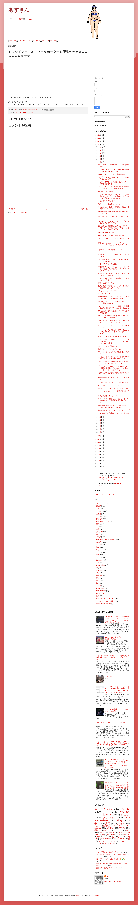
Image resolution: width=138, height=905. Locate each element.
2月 (100, 429)
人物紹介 (99, 542)
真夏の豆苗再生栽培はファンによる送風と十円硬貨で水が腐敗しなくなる (113, 274)
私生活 (98, 544)
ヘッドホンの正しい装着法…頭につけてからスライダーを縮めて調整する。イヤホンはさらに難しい (112, 657)
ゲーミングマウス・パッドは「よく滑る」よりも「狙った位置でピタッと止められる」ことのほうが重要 (113, 341)
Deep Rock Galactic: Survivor (105, 539)
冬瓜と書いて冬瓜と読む (106, 201)
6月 (100, 417)
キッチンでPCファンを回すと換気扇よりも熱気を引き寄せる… (113, 183)
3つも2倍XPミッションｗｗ (107, 291)
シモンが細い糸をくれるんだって (108, 852)
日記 (97, 534)
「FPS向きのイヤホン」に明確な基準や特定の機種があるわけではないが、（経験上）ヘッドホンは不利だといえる (113, 368)
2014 (98, 460)
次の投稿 (12, 209)
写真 (97, 508)
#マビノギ (119, 478)
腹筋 (21, 19)
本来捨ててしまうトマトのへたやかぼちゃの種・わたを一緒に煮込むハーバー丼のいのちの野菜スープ (113, 269)
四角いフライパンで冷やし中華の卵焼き (112, 174)
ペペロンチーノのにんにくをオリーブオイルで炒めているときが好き (113, 222)
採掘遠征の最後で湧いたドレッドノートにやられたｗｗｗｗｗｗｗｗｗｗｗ (113, 406)
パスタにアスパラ (104, 294)
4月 (100, 423)
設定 (97, 573)
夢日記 (98, 557)
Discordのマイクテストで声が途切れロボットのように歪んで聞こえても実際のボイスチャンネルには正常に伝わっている (117, 619)
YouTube (30, 112)
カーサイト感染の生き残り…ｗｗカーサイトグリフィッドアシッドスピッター (113, 321)
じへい (98, 586)
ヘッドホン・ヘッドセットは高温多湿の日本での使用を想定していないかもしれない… (113, 307)
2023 (98, 144)
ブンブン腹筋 (109, 676)
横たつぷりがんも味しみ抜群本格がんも (112, 235)
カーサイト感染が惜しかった (108, 346)
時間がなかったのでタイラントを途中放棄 (113, 388)
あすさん (110, 876)
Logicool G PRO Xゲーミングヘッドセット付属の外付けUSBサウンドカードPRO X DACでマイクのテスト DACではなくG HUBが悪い (117, 689)
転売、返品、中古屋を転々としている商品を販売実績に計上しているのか (113, 287)
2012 (98, 463)
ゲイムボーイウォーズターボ (106, 601)
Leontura (78, 895)
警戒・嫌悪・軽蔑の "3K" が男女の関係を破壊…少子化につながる (113, 316)
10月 (100, 153)
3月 (100, 426)
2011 (98, 466)
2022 (98, 436)
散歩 (97, 583)
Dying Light (100, 588)
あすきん (18, 10)
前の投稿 (84, 209)
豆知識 (98, 537)
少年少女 (99, 532)
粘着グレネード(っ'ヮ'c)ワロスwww (110, 349)
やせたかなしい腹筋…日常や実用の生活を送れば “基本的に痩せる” (113, 208)
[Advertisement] (48, 190)
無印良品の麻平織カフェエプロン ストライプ (114, 410)
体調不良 (99, 575)
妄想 (97, 562)
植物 (97, 547)
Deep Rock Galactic (21, 112)
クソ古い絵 (45, 41)
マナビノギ (13, 41)
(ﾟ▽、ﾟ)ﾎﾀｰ (62, 41)
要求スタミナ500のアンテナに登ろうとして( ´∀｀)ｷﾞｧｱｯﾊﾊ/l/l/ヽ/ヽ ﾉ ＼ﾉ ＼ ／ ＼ (114, 245)
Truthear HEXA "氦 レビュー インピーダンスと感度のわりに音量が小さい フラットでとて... (114, 400)
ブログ (98, 552)
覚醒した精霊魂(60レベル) (105, 868)
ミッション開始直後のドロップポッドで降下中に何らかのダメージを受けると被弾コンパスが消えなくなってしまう (113, 196)
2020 (98, 442)
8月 (100, 159)
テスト (98, 580)
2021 (98, 439)
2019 (98, 445)
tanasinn (99, 560)
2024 (98, 141)
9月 (100, 156)
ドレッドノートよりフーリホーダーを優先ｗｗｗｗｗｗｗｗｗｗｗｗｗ (113, 170)
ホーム (48, 209)
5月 (100, 420)
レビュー (99, 550)
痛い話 (98, 506)
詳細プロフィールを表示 (113, 881)
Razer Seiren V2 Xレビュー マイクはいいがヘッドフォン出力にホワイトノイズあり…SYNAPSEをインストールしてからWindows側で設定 (117, 785)
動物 (97, 578)
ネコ (97, 555)
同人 (97, 596)
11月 (100, 150)
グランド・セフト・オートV (106, 598)
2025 (98, 138)
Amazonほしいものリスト (105, 494)
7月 (100, 162)
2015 (98, 457)
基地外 (98, 514)
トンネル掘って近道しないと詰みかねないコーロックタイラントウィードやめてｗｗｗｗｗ (113, 331)
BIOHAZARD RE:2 (102, 593)
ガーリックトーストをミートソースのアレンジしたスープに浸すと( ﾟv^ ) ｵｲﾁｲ (113, 362)
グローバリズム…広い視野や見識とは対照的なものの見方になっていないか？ (113, 187)
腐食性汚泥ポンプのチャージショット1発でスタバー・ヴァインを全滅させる (113, 297)
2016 (98, 454)
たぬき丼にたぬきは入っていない (110, 385)
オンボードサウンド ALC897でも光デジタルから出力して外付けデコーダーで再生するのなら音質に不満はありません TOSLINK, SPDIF (112, 743)
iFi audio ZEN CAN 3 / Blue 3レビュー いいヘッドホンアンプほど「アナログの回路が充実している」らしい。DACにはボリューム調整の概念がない (117, 763)
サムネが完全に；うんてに (107, 264)
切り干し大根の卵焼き (106, 191)
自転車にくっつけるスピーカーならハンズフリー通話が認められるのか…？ (113, 302)
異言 (97, 529)
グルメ (98, 516)
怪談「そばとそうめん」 (106, 283)
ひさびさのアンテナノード (107, 396)
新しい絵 (53, 41)
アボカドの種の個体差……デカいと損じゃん (113, 413)
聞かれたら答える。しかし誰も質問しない (113, 382)
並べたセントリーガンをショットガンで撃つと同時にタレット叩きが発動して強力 (113, 357)
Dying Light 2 (100, 565)
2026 (98, 135)
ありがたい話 (101, 503)
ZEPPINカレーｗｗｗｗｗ (107, 232)
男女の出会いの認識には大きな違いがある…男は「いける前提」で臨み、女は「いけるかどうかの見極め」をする (113, 227)
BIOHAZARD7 (101, 591)
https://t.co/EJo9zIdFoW (107, 478)
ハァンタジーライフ (25, 41)
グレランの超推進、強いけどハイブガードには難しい (116, 710)
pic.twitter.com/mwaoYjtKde (108, 480)
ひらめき (99, 519)
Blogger (96, 895)
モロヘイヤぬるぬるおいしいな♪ (109, 204)
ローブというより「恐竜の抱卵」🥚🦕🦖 (110, 859)
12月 (100, 147)
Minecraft (99, 570)
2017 (98, 451)
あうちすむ (36, 41)
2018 (98, 448)
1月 (100, 432)
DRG (31, 19)
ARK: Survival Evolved (103, 604)
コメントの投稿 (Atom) (20, 212)
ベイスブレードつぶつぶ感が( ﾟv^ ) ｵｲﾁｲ (112, 336)
